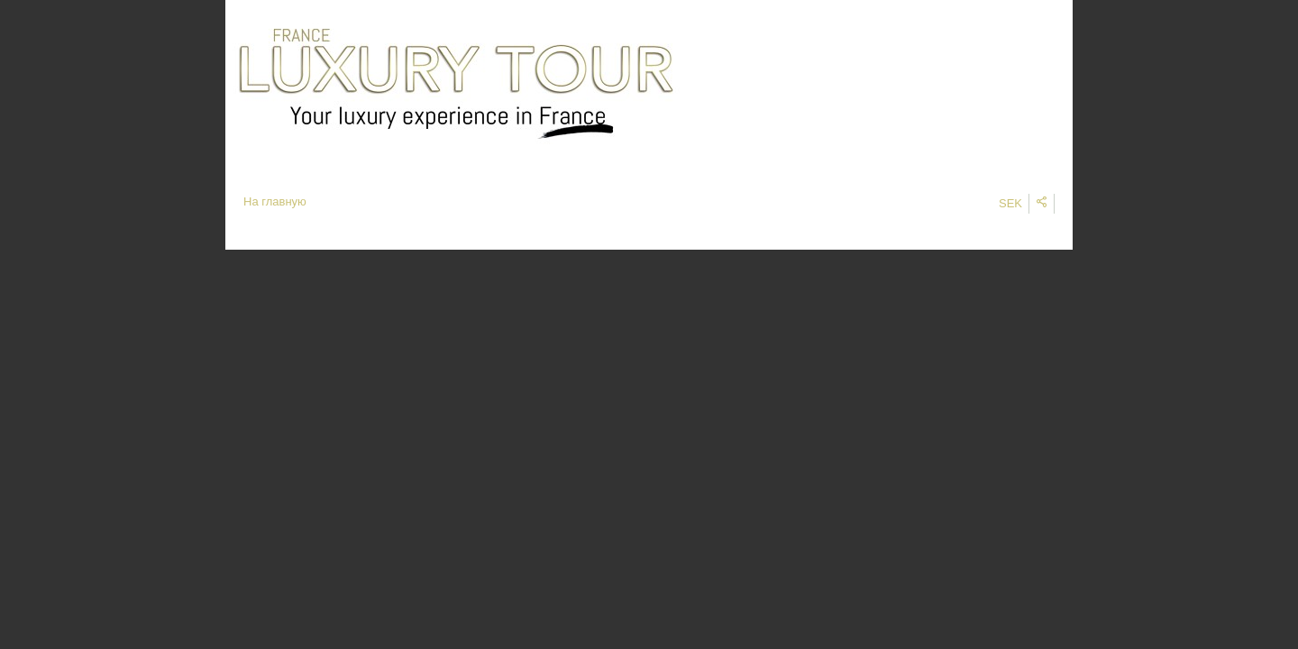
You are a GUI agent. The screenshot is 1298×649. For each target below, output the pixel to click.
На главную (274, 201)
